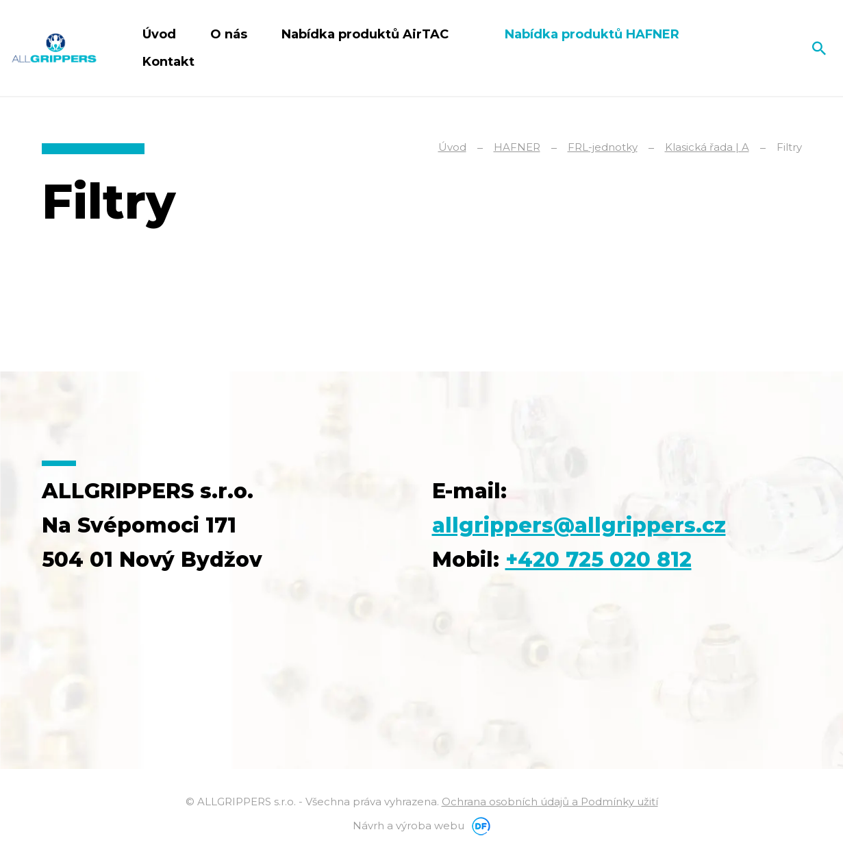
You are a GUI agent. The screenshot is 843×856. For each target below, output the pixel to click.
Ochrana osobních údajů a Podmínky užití (550, 801)
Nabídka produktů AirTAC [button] (366, 34)
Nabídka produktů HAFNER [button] (594, 34)
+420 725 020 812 (598, 559)
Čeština (772, 48)
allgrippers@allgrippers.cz (579, 525)
